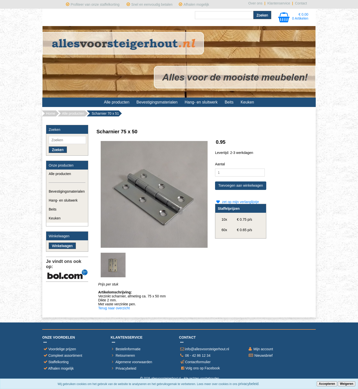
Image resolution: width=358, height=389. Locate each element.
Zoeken (58, 150)
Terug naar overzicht (114, 308)
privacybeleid (248, 384)
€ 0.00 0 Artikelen (300, 16)
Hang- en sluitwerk (201, 102)
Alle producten (116, 102)
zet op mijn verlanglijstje (237, 202)
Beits (229, 102)
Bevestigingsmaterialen (157, 102)
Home (50, 113)
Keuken (247, 102)
